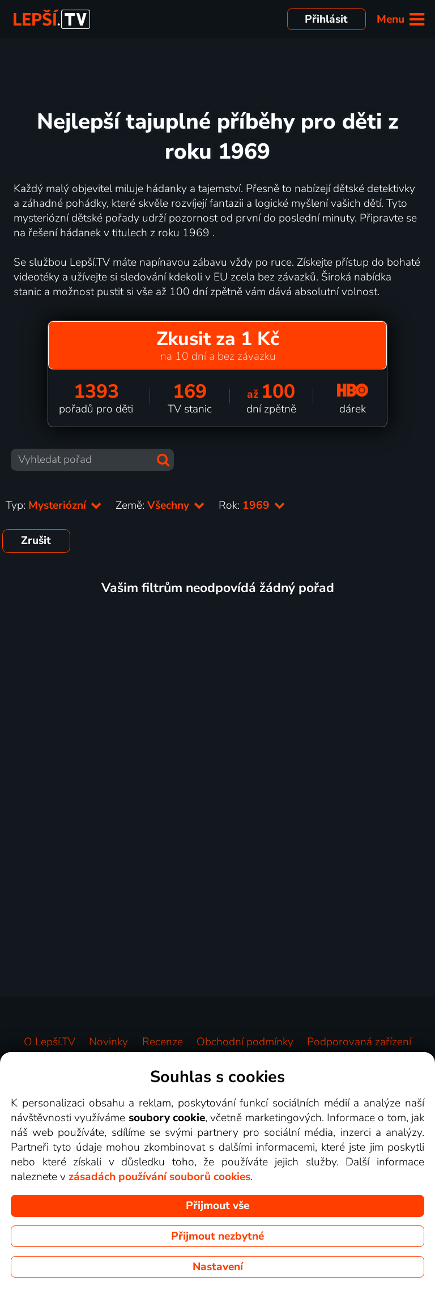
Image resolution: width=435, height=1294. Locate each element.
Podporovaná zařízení (359, 1042)
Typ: (54, 505)
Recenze (162, 1042)
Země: (160, 505)
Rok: (252, 505)
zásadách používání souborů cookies (159, 1176)
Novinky (108, 1042)
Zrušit (36, 540)
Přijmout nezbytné (217, 1236)
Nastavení (218, 1266)
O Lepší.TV (49, 1042)
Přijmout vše (217, 1205)
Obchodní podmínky (245, 1042)
